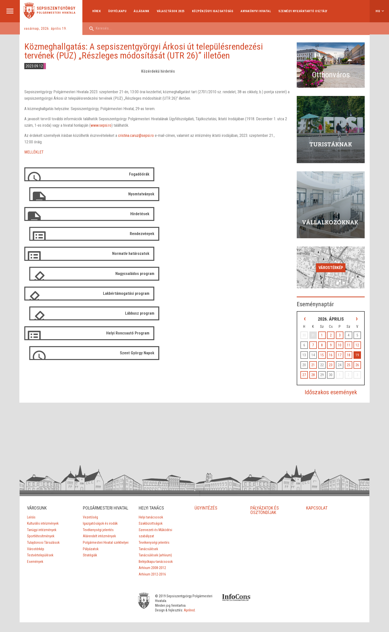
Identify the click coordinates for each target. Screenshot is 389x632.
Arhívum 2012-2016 (152, 568)
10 (340, 339)
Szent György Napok (271, 253)
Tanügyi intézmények (41, 524)
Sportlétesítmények (40, 530)
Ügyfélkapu (117, 11)
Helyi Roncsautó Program (127, 253)
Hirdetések (139, 194)
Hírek (96, 11)
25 (349, 359)
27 (306, 369)
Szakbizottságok (150, 517)
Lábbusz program (274, 233)
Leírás (31, 511)
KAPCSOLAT (316, 501)
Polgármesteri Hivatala (56, 12)
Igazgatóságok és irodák (100, 517)
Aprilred (190, 604)
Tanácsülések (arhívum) (155, 549)
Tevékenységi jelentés (98, 524)
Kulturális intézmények (42, 517)
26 (357, 359)
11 (349, 339)
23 (331, 359)
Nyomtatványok (275, 174)
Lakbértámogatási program (126, 233)
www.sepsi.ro (101, 125)
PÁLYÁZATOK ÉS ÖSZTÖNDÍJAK (264, 504)
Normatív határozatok (130, 213)
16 (331, 349)
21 (314, 359)
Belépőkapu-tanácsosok (156, 555)
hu (378, 11)
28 (314, 369)
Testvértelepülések (40, 549)
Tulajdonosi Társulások (43, 537)
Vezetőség (90, 511)
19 (357, 349)
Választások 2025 (171, 11)
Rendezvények (276, 194)
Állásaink (142, 11)
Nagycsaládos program (269, 213)
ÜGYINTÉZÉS (205, 501)
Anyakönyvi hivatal (256, 11)
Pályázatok (90, 543)
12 (357, 339)
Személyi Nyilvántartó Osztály (303, 11)
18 (349, 349)
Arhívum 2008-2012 (152, 562)
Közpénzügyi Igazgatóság (212, 11)
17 (340, 349)
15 (323, 349)
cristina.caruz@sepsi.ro (136, 135)
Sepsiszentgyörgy (56, 8)
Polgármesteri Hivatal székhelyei (106, 537)
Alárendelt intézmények (99, 530)
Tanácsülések (148, 543)
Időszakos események (331, 386)
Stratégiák (90, 549)
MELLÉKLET (34, 152)
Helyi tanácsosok (151, 511)
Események (35, 555)
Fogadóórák (139, 174)
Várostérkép (331, 262)
